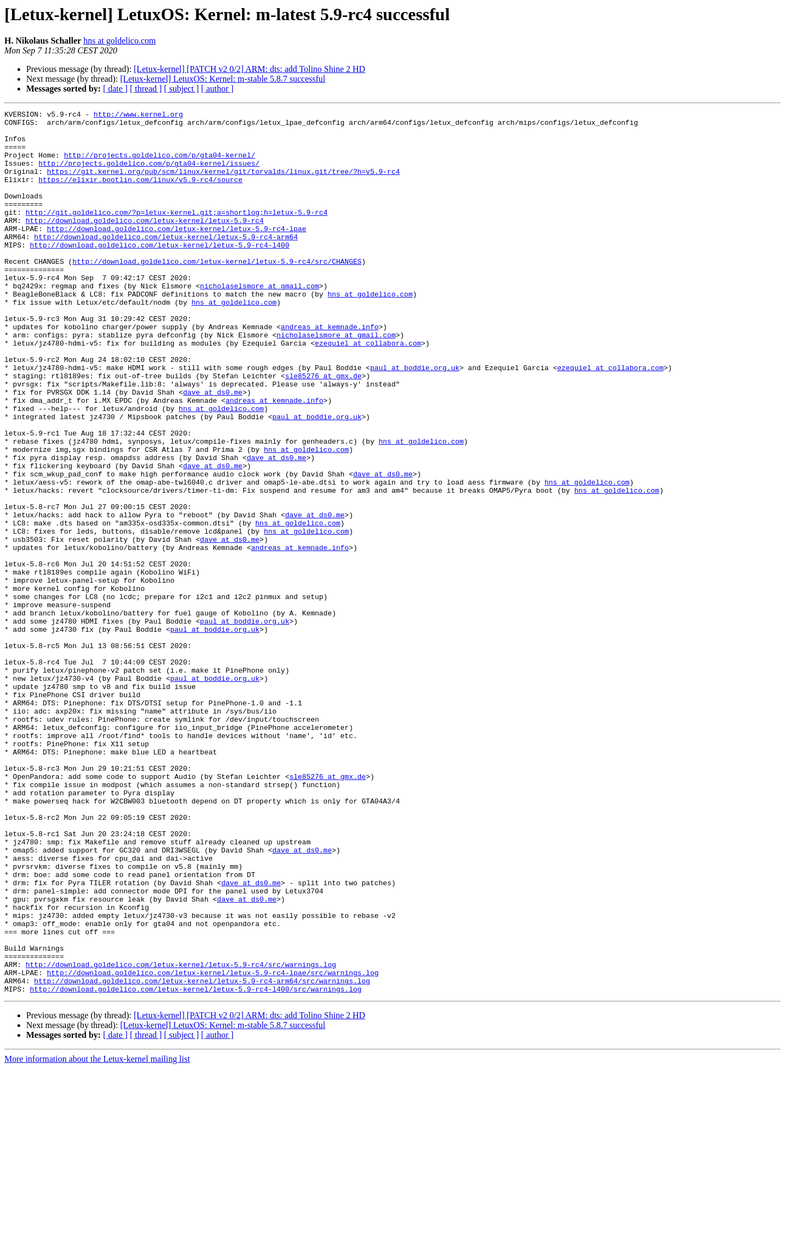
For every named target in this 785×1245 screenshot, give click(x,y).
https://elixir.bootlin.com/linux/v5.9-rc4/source (140, 194)
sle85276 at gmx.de (323, 429)
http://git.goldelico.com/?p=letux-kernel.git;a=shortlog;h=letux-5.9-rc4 (177, 233)
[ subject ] (181, 88)
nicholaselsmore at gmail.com (259, 322)
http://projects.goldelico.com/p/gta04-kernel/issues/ (148, 174)
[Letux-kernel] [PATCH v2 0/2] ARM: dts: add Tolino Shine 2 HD (249, 69)
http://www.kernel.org (138, 115)
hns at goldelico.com (119, 40)
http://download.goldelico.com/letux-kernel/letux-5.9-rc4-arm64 (166, 263)
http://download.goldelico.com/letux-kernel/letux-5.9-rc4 (145, 243)
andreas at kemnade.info (329, 371)
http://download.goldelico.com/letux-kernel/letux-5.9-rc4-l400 (159, 272)
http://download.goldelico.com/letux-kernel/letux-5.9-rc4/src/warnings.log (181, 1136)
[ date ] (115, 88)
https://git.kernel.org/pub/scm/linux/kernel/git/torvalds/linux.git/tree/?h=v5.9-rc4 (223, 184)
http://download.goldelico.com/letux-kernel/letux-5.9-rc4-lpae (176, 253)
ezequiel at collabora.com (368, 390)
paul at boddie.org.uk (415, 420)
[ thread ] (146, 88)
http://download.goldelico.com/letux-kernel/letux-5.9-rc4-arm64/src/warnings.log (202, 1156)
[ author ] (217, 88)
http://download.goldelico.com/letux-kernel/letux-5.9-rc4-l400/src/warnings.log (195, 1165)
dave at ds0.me (213, 449)
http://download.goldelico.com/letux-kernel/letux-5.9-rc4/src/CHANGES (217, 292)
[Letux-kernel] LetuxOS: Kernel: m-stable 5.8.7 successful (222, 78)
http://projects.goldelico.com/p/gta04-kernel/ (159, 165)
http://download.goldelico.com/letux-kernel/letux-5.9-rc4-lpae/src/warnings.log (212, 1146)
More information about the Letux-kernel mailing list (97, 1235)
